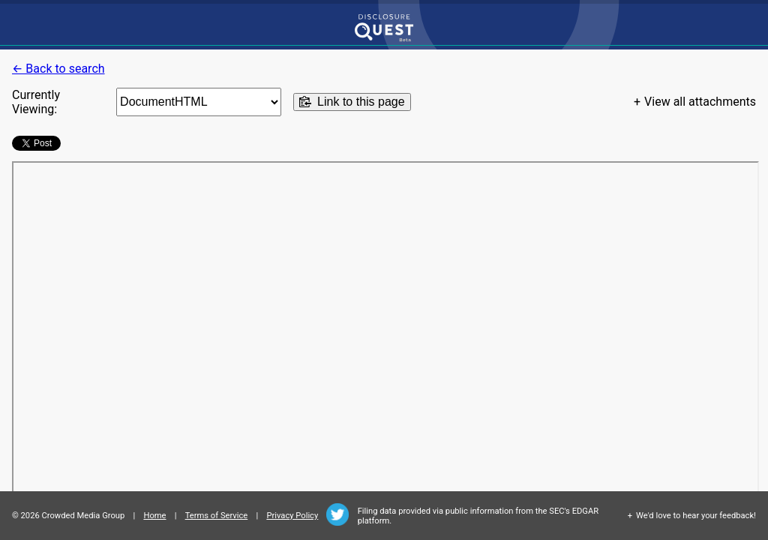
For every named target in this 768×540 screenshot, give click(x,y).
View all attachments (700, 101)
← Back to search (58, 69)
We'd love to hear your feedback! (696, 515)
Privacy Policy (292, 515)
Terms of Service (216, 515)
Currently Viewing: (36, 102)
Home (154, 515)
